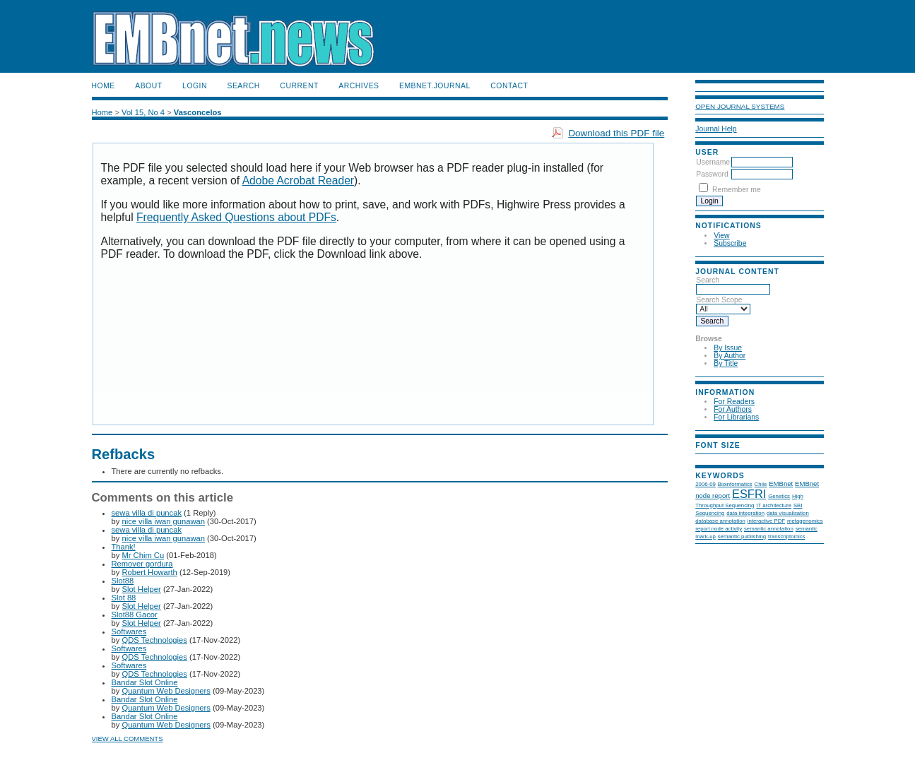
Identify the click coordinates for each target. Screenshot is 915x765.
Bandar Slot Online (145, 682)
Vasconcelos (198, 112)
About (148, 86)
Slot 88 (124, 597)
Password (712, 174)
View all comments (127, 738)
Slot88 (123, 580)
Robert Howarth (149, 572)
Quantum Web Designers (166, 691)
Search (243, 86)
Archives (358, 86)
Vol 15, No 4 (143, 112)
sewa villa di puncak (147, 513)
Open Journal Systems (739, 106)
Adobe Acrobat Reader (298, 180)
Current (299, 86)
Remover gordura (142, 563)
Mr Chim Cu (143, 555)
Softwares (129, 631)
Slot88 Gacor (135, 614)
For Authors (733, 409)
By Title (726, 363)
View (721, 235)
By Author (729, 356)
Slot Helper (141, 589)
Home (103, 86)
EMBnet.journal (435, 86)
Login (194, 86)
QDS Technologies (154, 640)
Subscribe (730, 243)
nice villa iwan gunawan (163, 521)
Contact (509, 86)
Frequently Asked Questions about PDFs (236, 217)
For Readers (734, 401)
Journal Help (715, 129)
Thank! (124, 546)
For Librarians (736, 417)
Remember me (736, 190)
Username (713, 162)
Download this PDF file (616, 133)
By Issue (728, 348)
